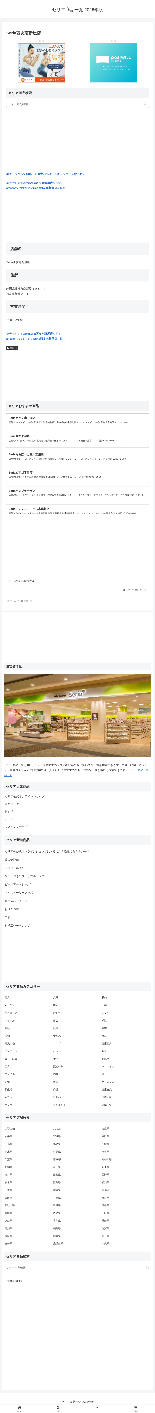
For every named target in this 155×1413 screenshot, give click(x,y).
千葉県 (8, 1161)
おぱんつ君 (12, 911)
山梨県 (57, 1176)
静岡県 (57, 1184)
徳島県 (8, 1222)
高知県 (8, 1230)
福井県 (8, 1176)
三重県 (8, 1192)
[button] (145, 104)
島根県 (105, 1207)
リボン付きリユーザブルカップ (24, 878)
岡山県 (8, 1215)
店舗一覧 (12, 348)
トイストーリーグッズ (19, 894)
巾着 (7, 919)
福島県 (57, 1146)
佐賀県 (105, 1230)
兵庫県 (57, 1199)
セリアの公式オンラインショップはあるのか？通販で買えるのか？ (47, 853)
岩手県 (8, 1138)
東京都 (57, 1161)
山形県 (8, 1146)
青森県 (105, 1130)
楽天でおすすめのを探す (33, 183)
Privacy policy (13, 1283)
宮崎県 (8, 1245)
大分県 (105, 1238)
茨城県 (105, 1146)
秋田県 (105, 1138)
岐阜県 (8, 1184)
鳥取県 (57, 1207)
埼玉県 (105, 1153)
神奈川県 (107, 1161)
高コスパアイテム (16, 903)
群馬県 (57, 1153)
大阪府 (8, 1199)
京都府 (105, 1192)
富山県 (57, 1169)
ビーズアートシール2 (18, 886)
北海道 (57, 1130)
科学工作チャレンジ (17, 927)
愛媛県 (105, 1222)
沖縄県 (105, 1245)
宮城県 (57, 1138)
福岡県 (57, 1230)
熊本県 (57, 1238)
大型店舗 (10, 1130)
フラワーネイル (14, 870)
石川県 (105, 1169)
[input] (77, 104)
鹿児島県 (58, 1245)
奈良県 (105, 1199)
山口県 (105, 1215)
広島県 (57, 1215)
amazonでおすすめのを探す (36, 188)
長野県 (105, 1176)
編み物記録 (12, 861)
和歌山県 (10, 1207)
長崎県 (8, 1238)
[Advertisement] (77, 140)
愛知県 (105, 1184)
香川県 (57, 1222)
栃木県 (8, 1153)
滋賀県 (57, 1192)
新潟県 (8, 1169)
